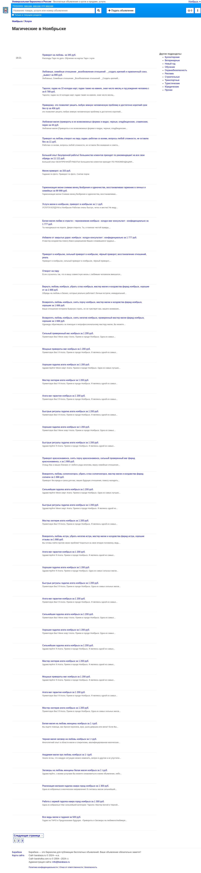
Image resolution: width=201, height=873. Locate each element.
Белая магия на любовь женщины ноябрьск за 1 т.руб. (70, 723)
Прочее (168, 90)
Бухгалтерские (172, 57)
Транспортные (172, 80)
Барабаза (17, 852)
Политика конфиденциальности (43, 867)
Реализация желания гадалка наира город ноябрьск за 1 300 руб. (75, 786)
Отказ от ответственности (71, 867)
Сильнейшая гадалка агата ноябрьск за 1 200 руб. (68, 489)
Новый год (170, 64)
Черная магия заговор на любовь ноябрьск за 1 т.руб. (69, 739)
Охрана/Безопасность (176, 70)
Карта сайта (18, 855)
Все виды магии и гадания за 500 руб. (61, 817)
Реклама (169, 73)
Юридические (172, 87)
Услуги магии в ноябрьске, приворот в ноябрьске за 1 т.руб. (72, 204)
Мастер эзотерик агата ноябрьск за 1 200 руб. (65, 380)
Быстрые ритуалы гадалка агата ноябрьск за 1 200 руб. (70, 411)
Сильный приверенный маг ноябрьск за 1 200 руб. (68, 333)
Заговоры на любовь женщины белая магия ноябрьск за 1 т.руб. (75, 770)
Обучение (170, 67)
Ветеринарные (172, 60)
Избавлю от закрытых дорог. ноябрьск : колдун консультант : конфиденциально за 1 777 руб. (89, 237)
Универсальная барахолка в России (31, 1)
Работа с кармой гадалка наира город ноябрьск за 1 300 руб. (73, 801)
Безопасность (91, 867)
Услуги (28, 21)
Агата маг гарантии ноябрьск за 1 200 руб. (63, 396)
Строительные (172, 77)
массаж (28, 6)
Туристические (172, 83)
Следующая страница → (28, 835)
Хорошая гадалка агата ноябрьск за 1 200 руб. (66, 364)
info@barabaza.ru (61, 862)
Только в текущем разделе (27, 15)
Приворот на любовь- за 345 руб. (59, 55)
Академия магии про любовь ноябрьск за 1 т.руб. (67, 755)
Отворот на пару (50, 271)
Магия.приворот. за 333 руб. (56, 171)
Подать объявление (120, 10)
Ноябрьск (195, 1)
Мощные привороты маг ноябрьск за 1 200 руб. (66, 349)
